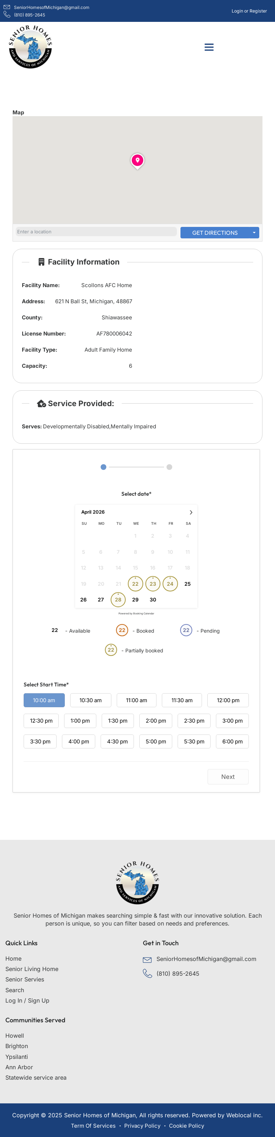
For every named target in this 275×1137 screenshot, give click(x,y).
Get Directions (215, 232)
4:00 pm (78, 741)
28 (118, 599)
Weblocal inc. (244, 1115)
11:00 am (136, 700)
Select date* (136, 493)
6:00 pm (232, 741)
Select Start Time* (46, 684)
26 (83, 599)
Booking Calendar (143, 613)
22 (135, 584)
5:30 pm (194, 741)
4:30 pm (117, 741)
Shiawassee (117, 317)
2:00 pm (156, 720)
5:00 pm (156, 741)
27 (101, 599)
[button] (209, 46)
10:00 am (44, 700)
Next (228, 776)
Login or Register (249, 11)
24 (170, 584)
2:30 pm (194, 720)
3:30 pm (40, 741)
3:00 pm (232, 720)
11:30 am (182, 700)
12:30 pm (41, 720)
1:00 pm (80, 720)
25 (187, 584)
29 (135, 599)
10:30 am (90, 700)
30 (153, 599)
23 (153, 584)
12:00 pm (228, 700)
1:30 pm (117, 720)
